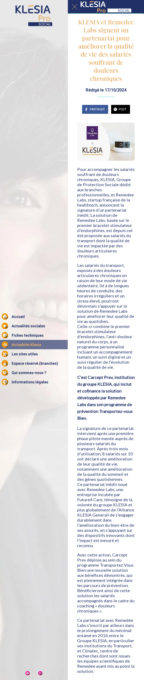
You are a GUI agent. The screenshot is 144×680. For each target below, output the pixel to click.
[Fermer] (74, 6)
